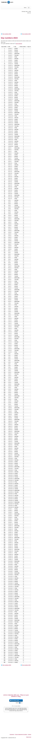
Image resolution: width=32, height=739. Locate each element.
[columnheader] (4, 47)
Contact (29, 734)
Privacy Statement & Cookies (21, 734)
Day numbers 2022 (7, 33)
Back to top (28, 737)
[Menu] (28, 8)
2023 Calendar (19, 43)
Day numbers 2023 (15, 700)
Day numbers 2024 (26, 33)
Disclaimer (12, 734)
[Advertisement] (16, 23)
